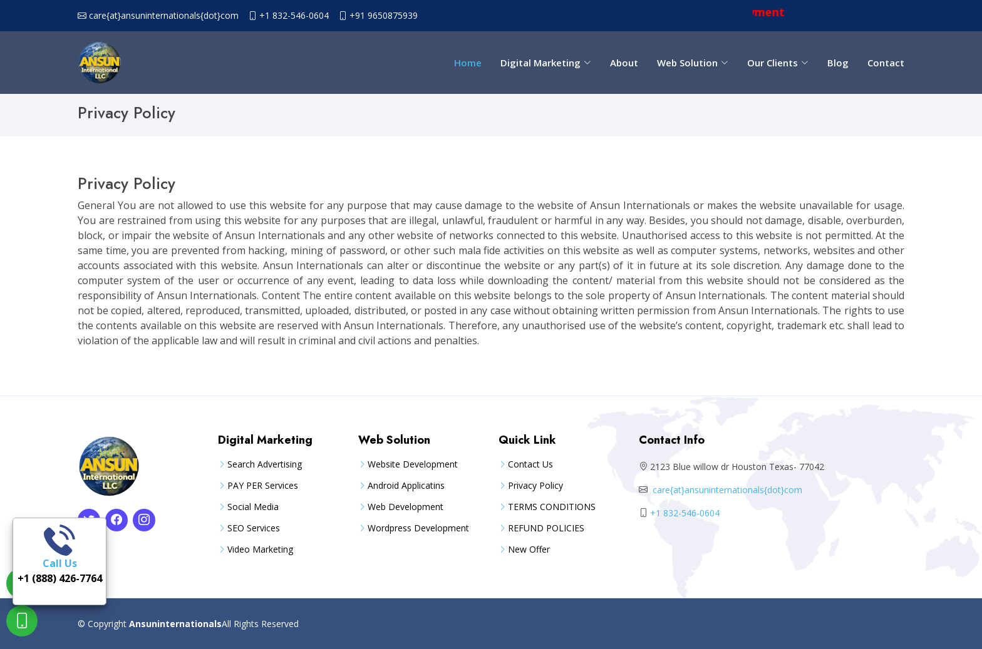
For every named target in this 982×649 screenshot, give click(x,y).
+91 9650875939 (383, 15)
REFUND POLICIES (546, 528)
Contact (885, 62)
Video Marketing (260, 549)
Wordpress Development (418, 528)
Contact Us (530, 464)
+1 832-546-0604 (294, 15)
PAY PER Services (262, 485)
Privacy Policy (535, 485)
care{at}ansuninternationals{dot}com (164, 15)
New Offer (529, 549)
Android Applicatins (406, 485)
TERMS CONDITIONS (552, 507)
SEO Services (253, 528)
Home (468, 62)
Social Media (253, 507)
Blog (838, 62)
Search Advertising (264, 464)
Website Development (413, 464)
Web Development (405, 507)
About (624, 62)
